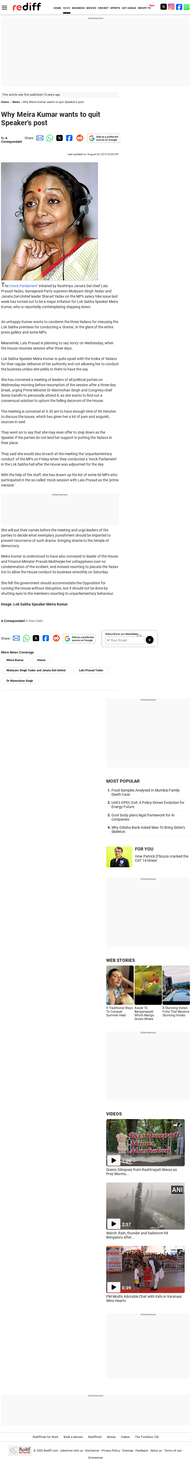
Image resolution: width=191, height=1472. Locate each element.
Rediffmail (95, 1437)
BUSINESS (78, 8)
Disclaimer (92, 1450)
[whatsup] (187, 6)
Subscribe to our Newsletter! (121, 634)
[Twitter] (163, 6)
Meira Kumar (15, 660)
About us (156, 1450)
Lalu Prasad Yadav (91, 670)
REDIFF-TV (144, 8)
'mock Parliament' (23, 286)
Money (111, 1437)
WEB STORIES (120, 960)
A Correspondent (11, 140)
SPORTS (115, 8)
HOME (57, 8)
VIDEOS (114, 1113)
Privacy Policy (111, 1450)
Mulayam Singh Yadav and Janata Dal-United (36, 670)
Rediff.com (51, 1450)
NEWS (66, 8)
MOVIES (91, 8)
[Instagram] (171, 6)
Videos (125, 1437)
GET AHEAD (129, 8)
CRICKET (103, 8)
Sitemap (127, 1450)
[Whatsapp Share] (49, 138)
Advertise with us (71, 1450)
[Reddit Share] (79, 138)
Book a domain (73, 1437)
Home (5, 102)
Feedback (142, 1450)
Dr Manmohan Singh (20, 681)
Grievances (95, 1457)
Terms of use (173, 1450)
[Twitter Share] (59, 138)
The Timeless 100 (147, 1437)
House (41, 660)
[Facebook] (179, 6)
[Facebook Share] (69, 138)
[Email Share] (39, 138)
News (16, 102)
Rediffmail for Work (45, 1437)
